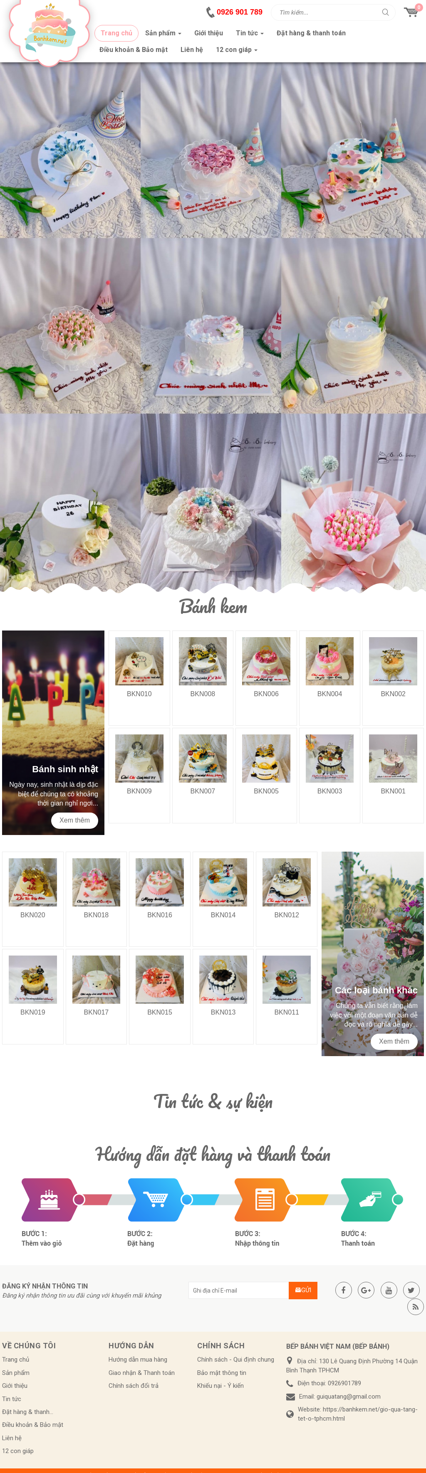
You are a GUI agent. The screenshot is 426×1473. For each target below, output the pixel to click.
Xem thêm (74, 820)
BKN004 (329, 693)
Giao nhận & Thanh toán (142, 1373)
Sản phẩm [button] (163, 35)
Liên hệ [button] (192, 50)
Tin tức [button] (250, 35)
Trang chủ (15, 1359)
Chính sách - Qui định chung (235, 1359)
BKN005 (266, 791)
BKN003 (329, 791)
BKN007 (203, 791)
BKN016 (159, 915)
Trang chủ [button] (116, 33)
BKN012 (286, 915)
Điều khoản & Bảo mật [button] (133, 50)
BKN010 (139, 693)
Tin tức (11, 1399)
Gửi (303, 1290)
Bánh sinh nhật (65, 769)
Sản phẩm (16, 1373)
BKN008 (203, 693)
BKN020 (32, 915)
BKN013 (223, 1012)
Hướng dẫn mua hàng (138, 1359)
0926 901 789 (240, 12)
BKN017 (96, 1012)
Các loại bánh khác (376, 990)
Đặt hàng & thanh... (27, 1412)
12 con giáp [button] (237, 52)
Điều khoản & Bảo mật (32, 1425)
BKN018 (96, 915)
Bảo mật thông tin (221, 1373)
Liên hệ (12, 1438)
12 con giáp (18, 1451)
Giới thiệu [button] (208, 33)
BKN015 (159, 1012)
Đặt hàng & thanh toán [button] (311, 33)
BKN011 (286, 1012)
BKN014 (223, 915)
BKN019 (32, 1012)
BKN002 (393, 693)
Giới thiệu (14, 1385)
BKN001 (393, 791)
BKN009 (139, 791)
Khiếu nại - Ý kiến (220, 1385)
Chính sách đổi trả (134, 1385)
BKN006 (266, 693)
